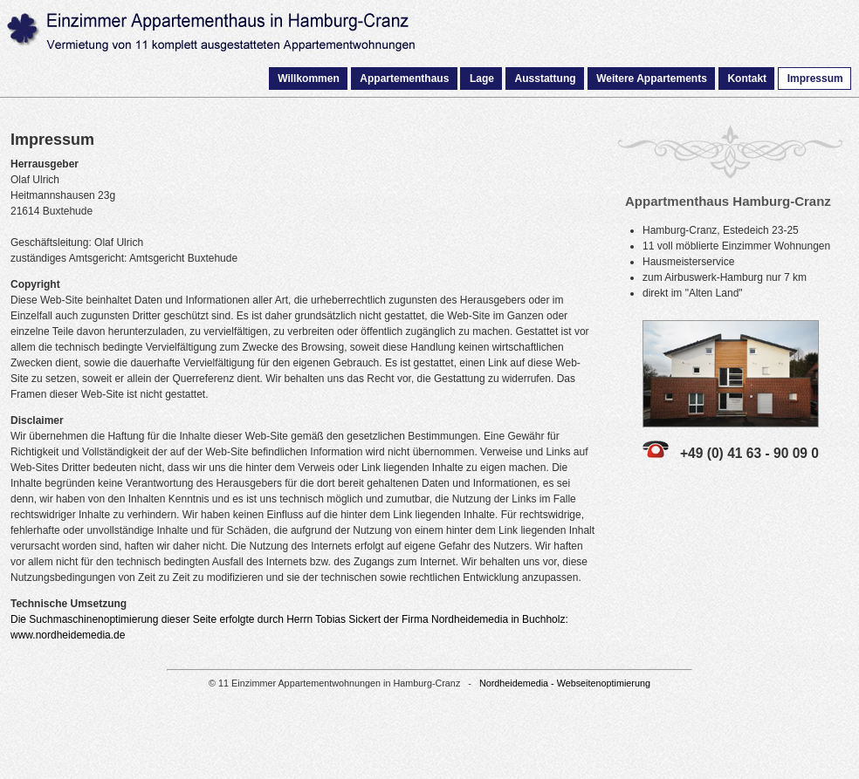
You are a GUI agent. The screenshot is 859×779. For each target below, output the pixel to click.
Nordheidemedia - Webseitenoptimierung (564, 683)
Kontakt (746, 78)
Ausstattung (545, 78)
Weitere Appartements (651, 78)
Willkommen (309, 78)
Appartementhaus (404, 78)
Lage (482, 78)
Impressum (815, 78)
